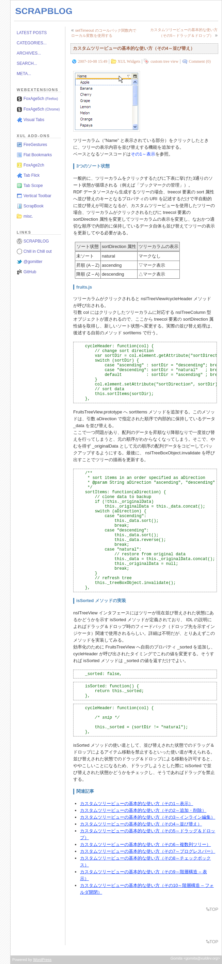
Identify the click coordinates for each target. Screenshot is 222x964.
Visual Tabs (33, 119)
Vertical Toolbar (37, 195)
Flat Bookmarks (37, 154)
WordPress (42, 960)
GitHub (29, 271)
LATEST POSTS (32, 32)
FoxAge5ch (40, 98)
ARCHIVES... (29, 53)
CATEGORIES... (32, 43)
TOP (213, 909)
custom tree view (164, 61)
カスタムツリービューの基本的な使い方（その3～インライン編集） (147, 817)
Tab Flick (31, 175)
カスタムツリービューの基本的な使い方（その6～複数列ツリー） (145, 844)
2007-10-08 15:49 (92, 61)
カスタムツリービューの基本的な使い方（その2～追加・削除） (143, 810)
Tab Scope (33, 185)
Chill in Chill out (37, 251)
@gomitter (33, 261)
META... (24, 73)
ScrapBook (33, 206)
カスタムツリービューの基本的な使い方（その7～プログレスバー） (147, 851)
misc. (28, 216)
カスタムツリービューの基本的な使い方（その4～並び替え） (134, 48)
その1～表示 (143, 154)
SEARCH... (27, 63)
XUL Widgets (128, 61)
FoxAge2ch (33, 165)
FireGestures (35, 144)
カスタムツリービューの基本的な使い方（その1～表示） (136, 803)
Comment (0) (199, 61)
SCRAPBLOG (36, 241)
